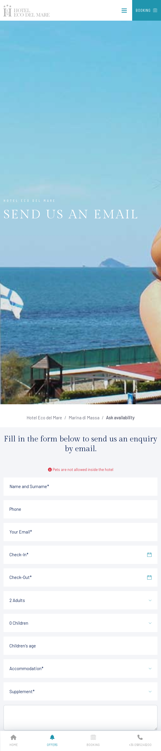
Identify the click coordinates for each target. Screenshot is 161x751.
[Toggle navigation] (124, 11)
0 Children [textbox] (18, 623)
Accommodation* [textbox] (26, 668)
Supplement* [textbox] (22, 691)
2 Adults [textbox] (17, 600)
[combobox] (80, 599)
